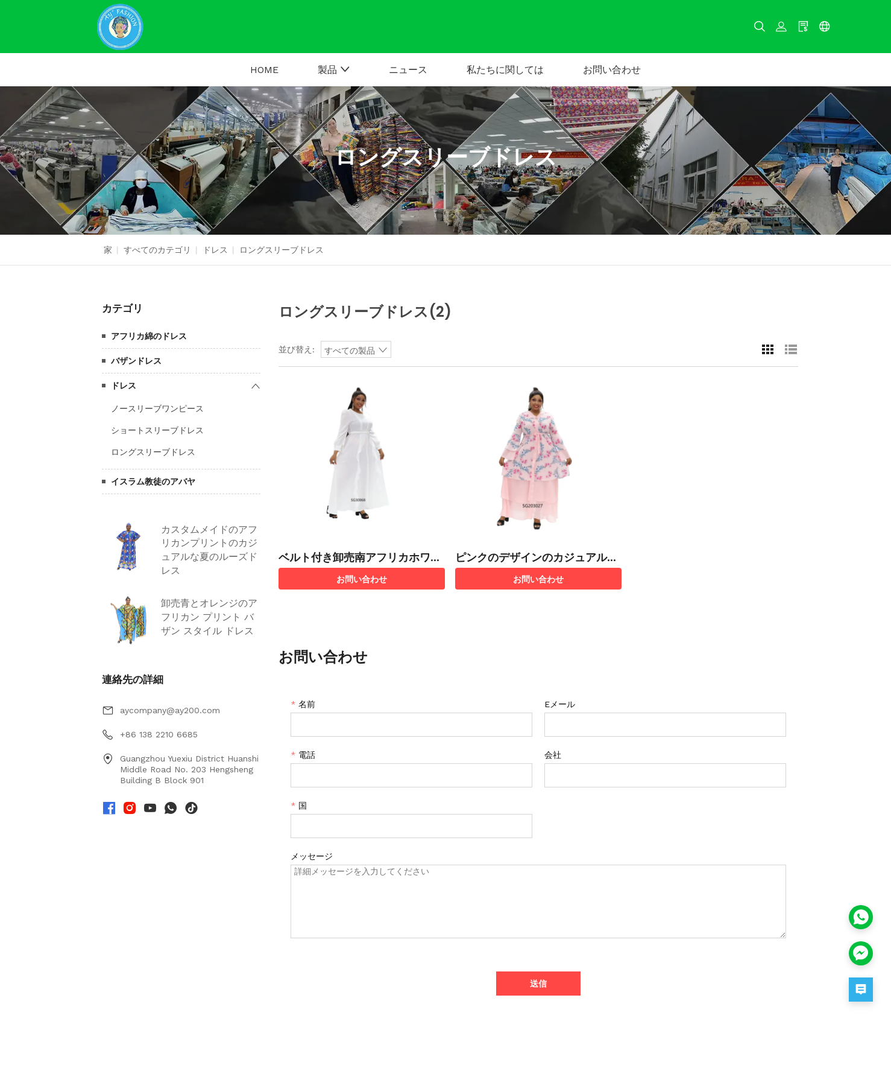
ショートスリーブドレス (157, 430)
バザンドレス (136, 361)
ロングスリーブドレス (153, 452)
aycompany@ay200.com (170, 710)
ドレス (215, 250)
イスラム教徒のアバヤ (153, 481)
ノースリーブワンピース (157, 408)
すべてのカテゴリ (157, 250)
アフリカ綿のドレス (149, 336)
